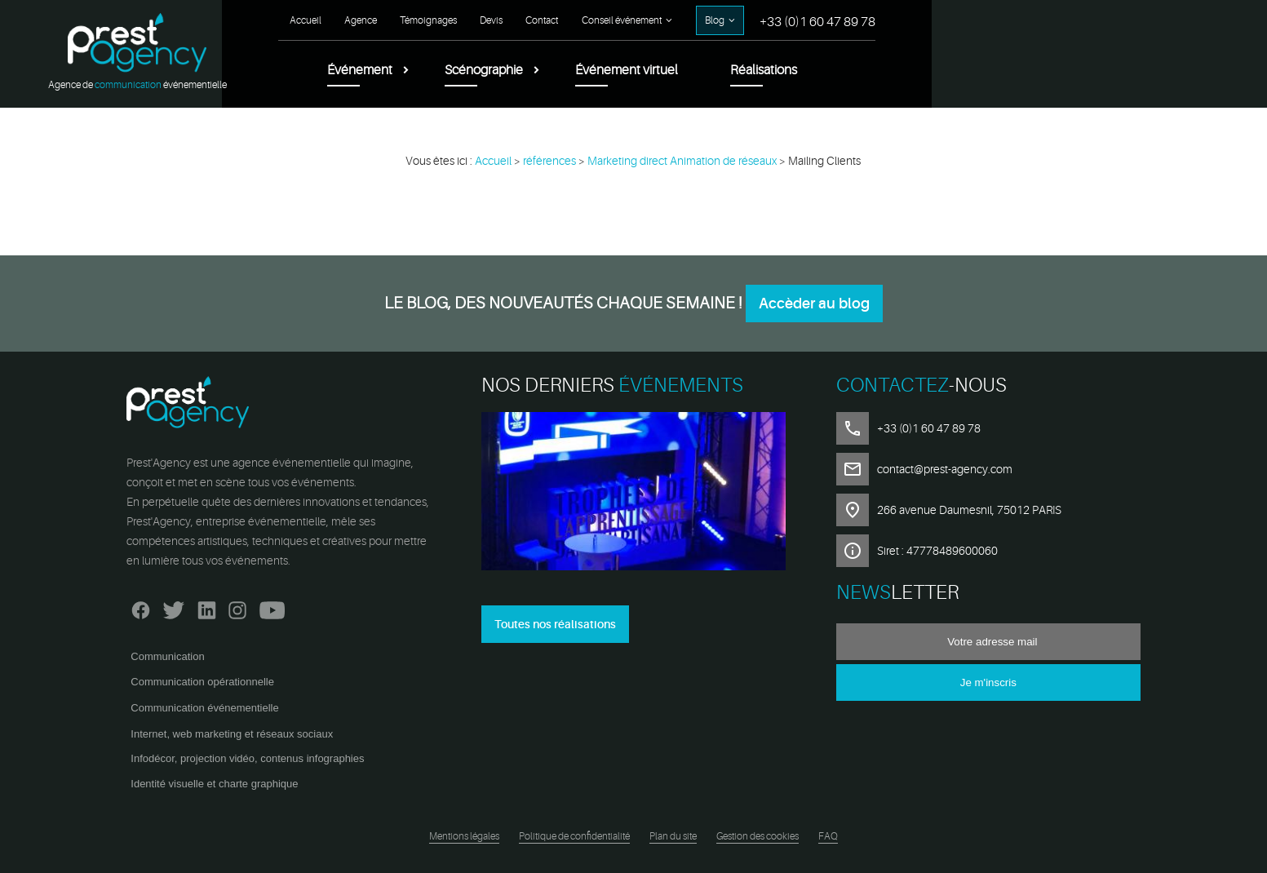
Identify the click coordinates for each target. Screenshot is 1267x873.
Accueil (647, 20)
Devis (833, 20)
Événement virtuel (968, 70)
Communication (167, 656)
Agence (702, 20)
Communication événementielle (204, 708)
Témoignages (770, 20)
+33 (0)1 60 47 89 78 (1159, 22)
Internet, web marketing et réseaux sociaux (232, 734)
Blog (1056, 20)
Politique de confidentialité (574, 836)
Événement (701, 70)
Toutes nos (555, 624)
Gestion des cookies (757, 836)
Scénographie (825, 70)
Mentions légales (464, 836)
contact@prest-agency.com (944, 469)
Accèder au (814, 303)
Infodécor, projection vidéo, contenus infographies (247, 758)
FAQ (828, 836)
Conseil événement (963, 20)
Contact (883, 20)
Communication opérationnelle (202, 682)
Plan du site (673, 836)
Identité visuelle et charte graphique (214, 784)
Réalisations (1105, 70)
